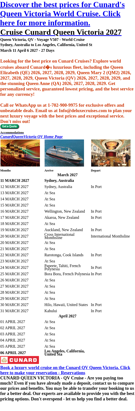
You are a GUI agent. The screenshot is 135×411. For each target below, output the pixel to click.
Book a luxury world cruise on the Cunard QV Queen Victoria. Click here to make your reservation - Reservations (65, 370)
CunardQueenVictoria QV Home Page (31, 137)
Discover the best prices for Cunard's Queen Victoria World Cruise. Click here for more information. (62, 13)
